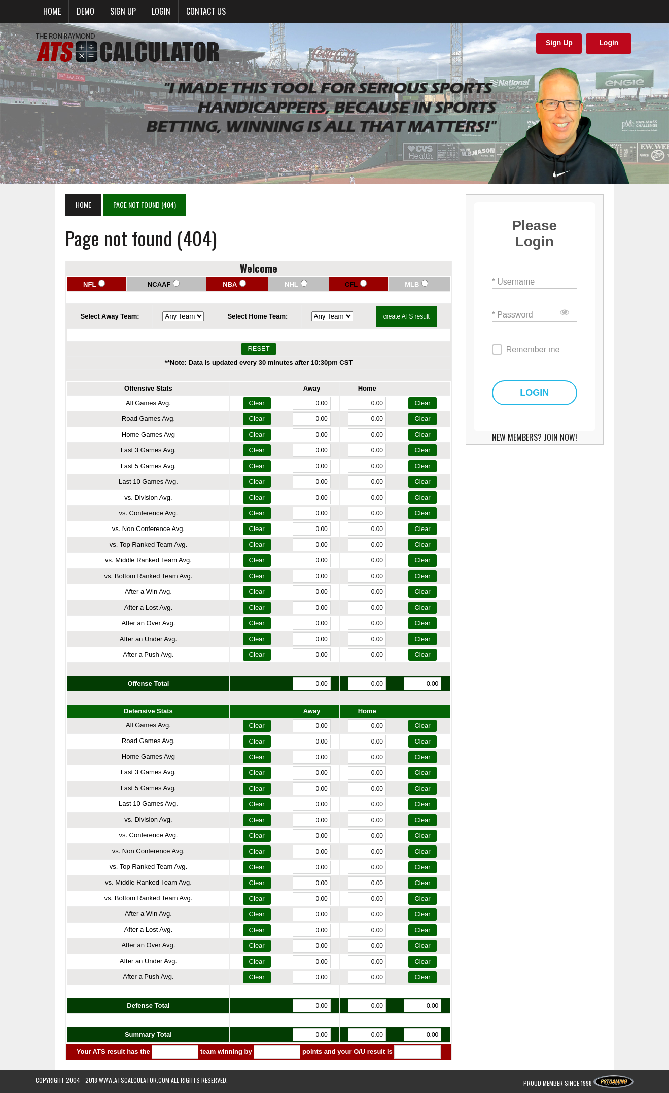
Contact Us (206, 11)
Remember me (548, 333)
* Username (528, 265)
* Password (527, 298)
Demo (85, 11)
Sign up (123, 11)
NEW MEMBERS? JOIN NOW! (557, 421)
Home (52, 11)
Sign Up (559, 43)
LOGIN (556, 376)
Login (161, 11)
